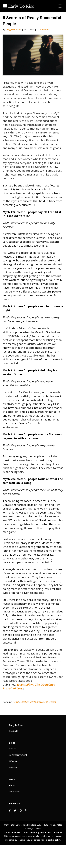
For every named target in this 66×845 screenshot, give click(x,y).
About (12, 785)
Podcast (13, 767)
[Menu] (60, 6)
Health (16, 701)
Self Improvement (18, 754)
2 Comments (43, 29)
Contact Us (14, 791)
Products (13, 730)
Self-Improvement (39, 701)
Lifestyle (24, 701)
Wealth (52, 701)
